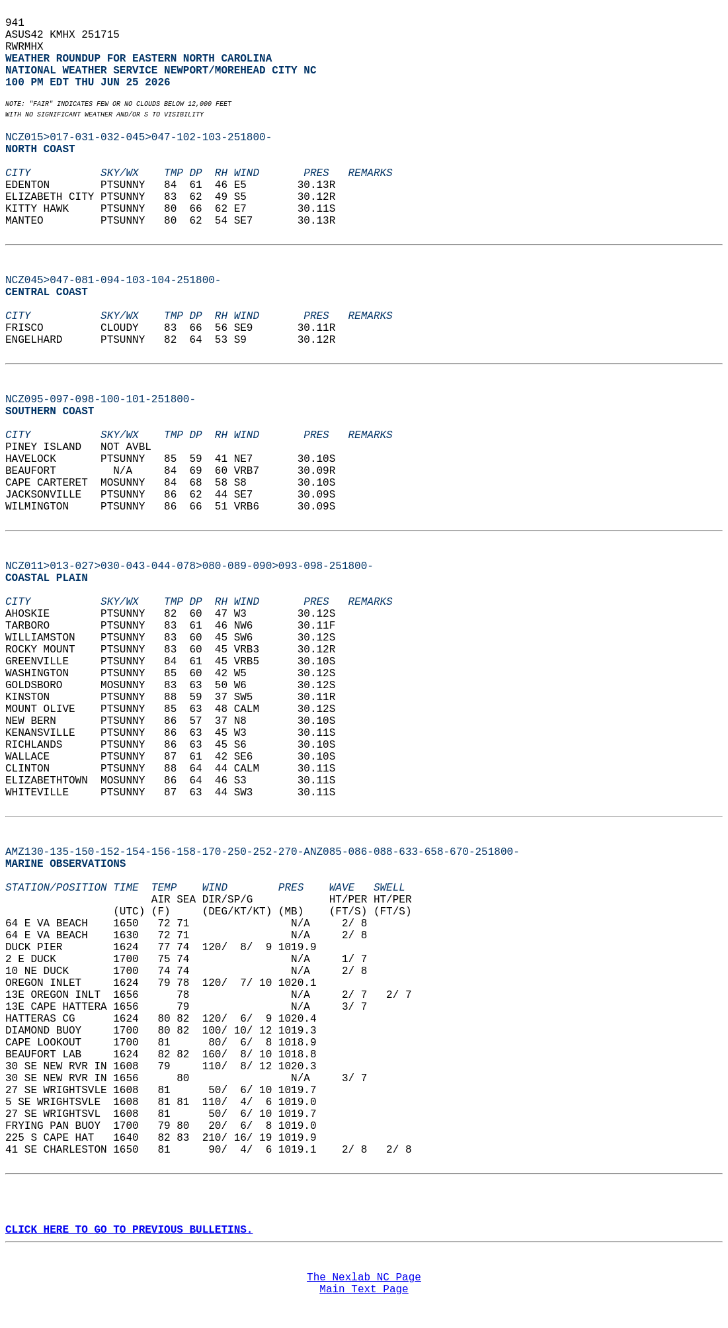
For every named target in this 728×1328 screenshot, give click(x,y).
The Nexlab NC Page (364, 1278)
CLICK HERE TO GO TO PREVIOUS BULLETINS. (129, 1230)
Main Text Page (363, 1290)
